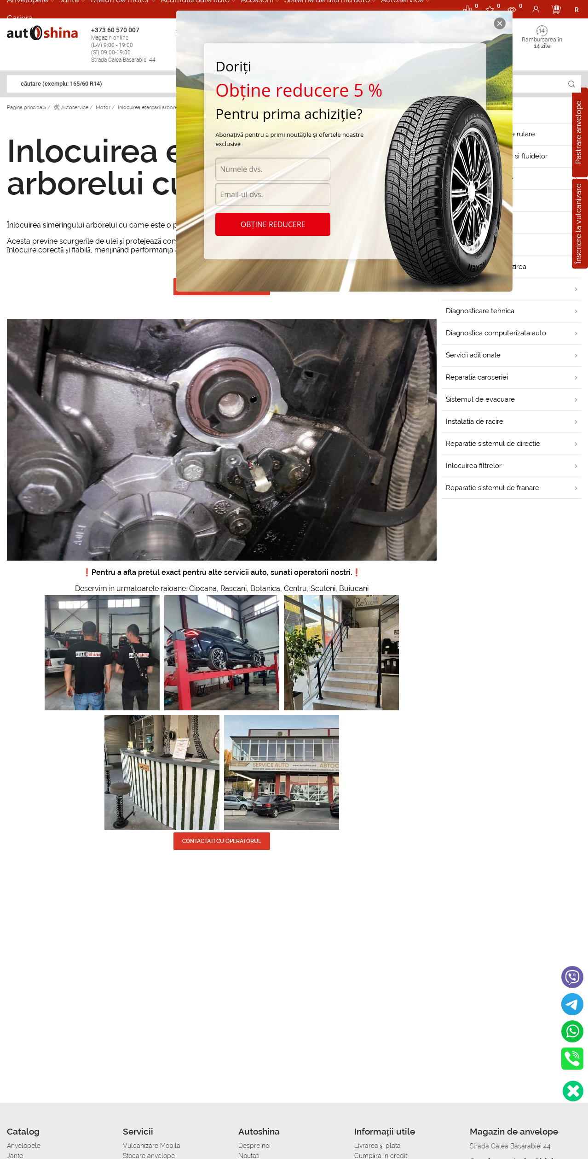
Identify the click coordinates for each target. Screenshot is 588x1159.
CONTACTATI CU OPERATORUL (221, 841)
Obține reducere (273, 224)
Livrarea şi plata (377, 1145)
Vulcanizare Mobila (151, 1145)
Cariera (20, 18)
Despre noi (254, 1145)
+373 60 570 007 (131, 45)
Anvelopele (23, 1145)
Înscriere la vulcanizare (578, 223)
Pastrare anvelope (578, 132)
